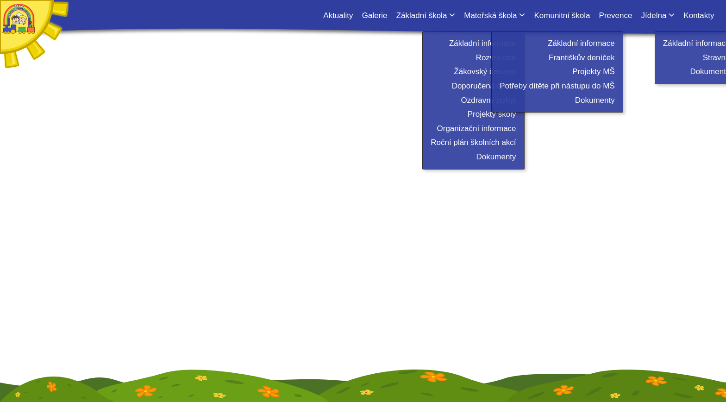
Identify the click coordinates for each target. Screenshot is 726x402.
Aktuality (338, 15)
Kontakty (698, 15)
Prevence (615, 15)
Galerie (375, 15)
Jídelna (654, 15)
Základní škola (421, 15)
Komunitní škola (562, 15)
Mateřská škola (490, 15)
